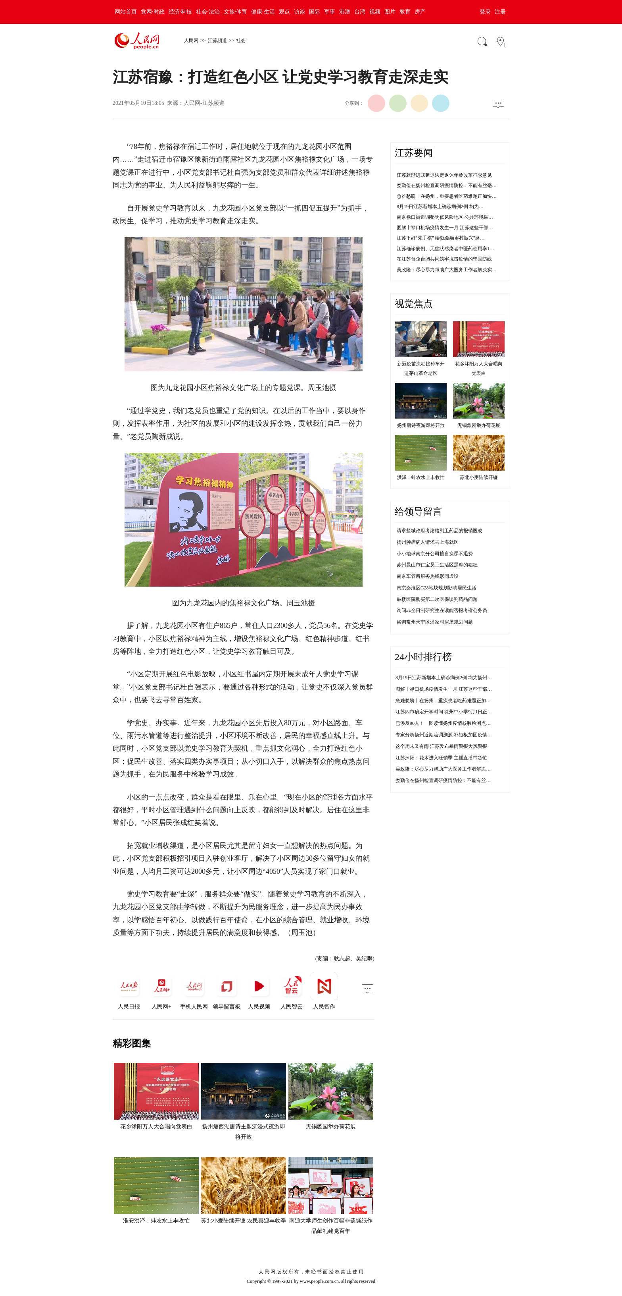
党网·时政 (153, 12)
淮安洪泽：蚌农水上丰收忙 (156, 1221)
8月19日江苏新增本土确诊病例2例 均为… (440, 206)
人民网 (191, 40)
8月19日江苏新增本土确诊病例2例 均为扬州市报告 (448, 677)
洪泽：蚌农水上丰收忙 (421, 477)
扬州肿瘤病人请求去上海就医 (428, 542)
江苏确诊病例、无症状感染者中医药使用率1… (445, 248)
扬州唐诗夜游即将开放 (421, 425)
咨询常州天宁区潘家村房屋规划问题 (435, 622)
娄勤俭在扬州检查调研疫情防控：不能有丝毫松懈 (447, 780)
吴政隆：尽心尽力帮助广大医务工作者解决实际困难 (450, 769)
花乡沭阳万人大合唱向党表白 (156, 1127)
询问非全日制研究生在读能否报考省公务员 (442, 610)
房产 (420, 12)
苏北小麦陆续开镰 (479, 477)
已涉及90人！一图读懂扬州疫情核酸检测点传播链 (447, 723)
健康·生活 (263, 12)
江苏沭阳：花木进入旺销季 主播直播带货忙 (441, 758)
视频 (374, 12)
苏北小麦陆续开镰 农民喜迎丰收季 (243, 1221)
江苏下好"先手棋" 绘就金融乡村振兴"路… (441, 238)
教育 (405, 12)
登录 (485, 12)
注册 (500, 12)
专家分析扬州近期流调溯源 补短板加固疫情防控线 (448, 735)
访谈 (299, 12)
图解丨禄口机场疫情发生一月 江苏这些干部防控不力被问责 (457, 689)
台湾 (359, 12)
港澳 (344, 12)
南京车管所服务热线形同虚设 (428, 576)
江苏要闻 (414, 153)
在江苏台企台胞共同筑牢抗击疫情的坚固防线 (444, 259)
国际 (314, 12)
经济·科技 (180, 12)
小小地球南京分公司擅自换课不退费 (435, 553)
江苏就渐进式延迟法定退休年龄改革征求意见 (444, 175)
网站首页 (126, 12)
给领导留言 (418, 511)
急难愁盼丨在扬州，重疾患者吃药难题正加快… (447, 196)
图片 (389, 12)
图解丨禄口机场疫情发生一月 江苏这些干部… (445, 227)
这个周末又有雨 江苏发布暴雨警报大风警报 (441, 746)
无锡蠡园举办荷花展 (331, 1127)
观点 (284, 12)
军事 (329, 12)
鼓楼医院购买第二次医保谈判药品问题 (437, 599)
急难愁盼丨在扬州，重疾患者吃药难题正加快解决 (447, 700)
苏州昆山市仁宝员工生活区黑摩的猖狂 (437, 565)
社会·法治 (208, 12)
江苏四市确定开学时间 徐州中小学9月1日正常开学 (448, 712)
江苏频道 (217, 40)
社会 (241, 40)
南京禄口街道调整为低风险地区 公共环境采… (445, 217)
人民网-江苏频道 (204, 103)
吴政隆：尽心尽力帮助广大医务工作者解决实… (447, 269)
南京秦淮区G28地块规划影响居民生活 (436, 588)
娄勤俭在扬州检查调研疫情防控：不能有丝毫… (447, 185)
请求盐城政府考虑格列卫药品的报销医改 (439, 530)
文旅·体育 (236, 12)
